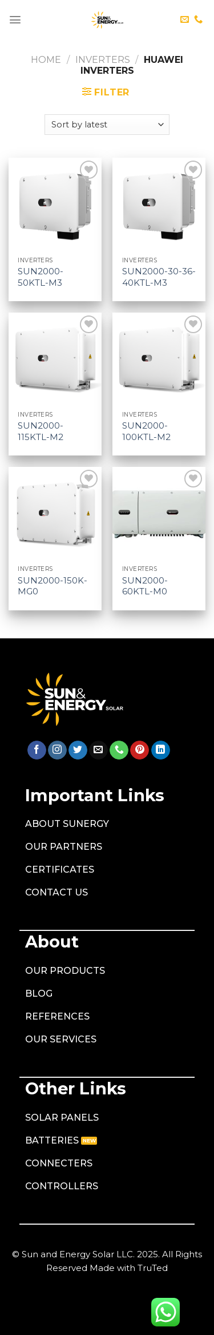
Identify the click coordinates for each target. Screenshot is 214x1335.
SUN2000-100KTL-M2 (146, 431)
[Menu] (15, 19)
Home (46, 59)
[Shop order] (107, 124)
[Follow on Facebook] (36, 750)
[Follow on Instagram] (57, 750)
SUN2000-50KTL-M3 (40, 277)
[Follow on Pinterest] (139, 750)
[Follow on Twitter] (77, 750)
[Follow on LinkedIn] (160, 750)
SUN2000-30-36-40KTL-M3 (159, 277)
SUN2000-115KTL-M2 (40, 431)
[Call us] (198, 20)
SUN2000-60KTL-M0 (145, 586)
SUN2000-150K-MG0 (52, 586)
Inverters (102, 59)
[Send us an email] (184, 20)
